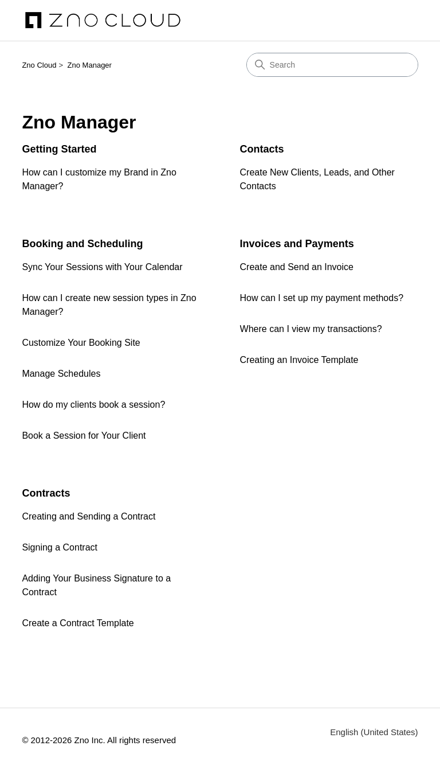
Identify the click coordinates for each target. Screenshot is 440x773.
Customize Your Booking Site (81, 343)
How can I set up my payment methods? (321, 298)
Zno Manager (90, 65)
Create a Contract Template (77, 623)
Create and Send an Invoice (296, 267)
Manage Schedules (61, 373)
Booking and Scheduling (82, 243)
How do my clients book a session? (93, 404)
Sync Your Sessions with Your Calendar (102, 267)
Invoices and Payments (297, 243)
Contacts (262, 149)
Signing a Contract (59, 547)
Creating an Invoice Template (299, 360)
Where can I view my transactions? (311, 329)
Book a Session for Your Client (84, 435)
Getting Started (59, 149)
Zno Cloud (39, 65)
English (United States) (374, 732)
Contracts (46, 493)
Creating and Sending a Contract (88, 516)
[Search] (332, 64)
